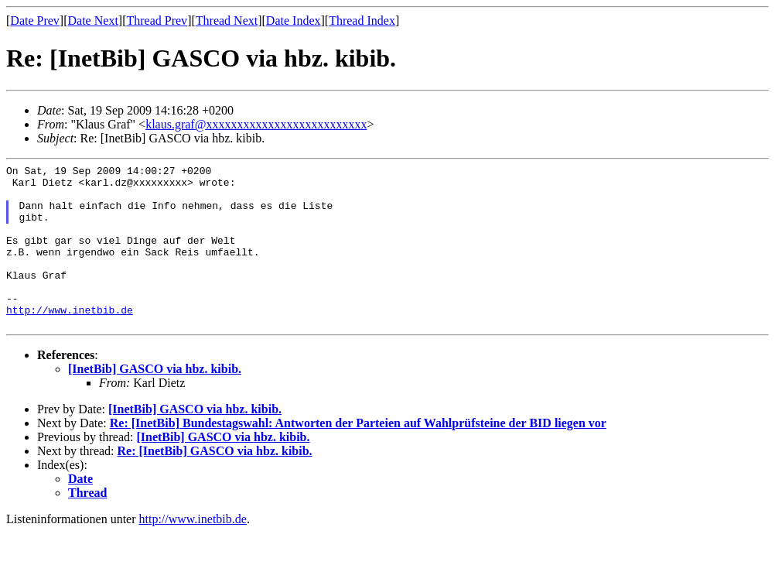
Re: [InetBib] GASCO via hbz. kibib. (215, 483)
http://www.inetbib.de (69, 340)
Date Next (93, 20)
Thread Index (362, 20)
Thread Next (227, 20)
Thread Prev (156, 20)
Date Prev (35, 20)
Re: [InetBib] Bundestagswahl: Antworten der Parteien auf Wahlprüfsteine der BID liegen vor (358, 455)
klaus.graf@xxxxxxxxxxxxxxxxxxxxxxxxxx (256, 124)
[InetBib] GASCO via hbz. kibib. (154, 401)
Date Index (293, 20)
